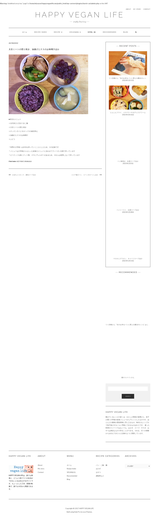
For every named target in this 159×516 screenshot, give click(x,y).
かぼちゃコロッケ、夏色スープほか (24, 175)
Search (128, 396)
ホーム (24, 32)
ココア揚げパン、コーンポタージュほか (84, 175)
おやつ (98, 472)
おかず (98, 469)
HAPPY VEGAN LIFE (79, 14)
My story (137, 9)
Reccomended (109, 32)
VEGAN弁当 (75, 32)
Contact (146, 9)
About (128, 9)
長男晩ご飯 (92, 32)
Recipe (58, 32)
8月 (18, 161)
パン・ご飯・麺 (101, 465)
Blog (125, 32)
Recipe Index (40, 32)
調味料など (100, 476)
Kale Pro (77, 512)
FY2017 (21, 161)
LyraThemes (87, 512)
